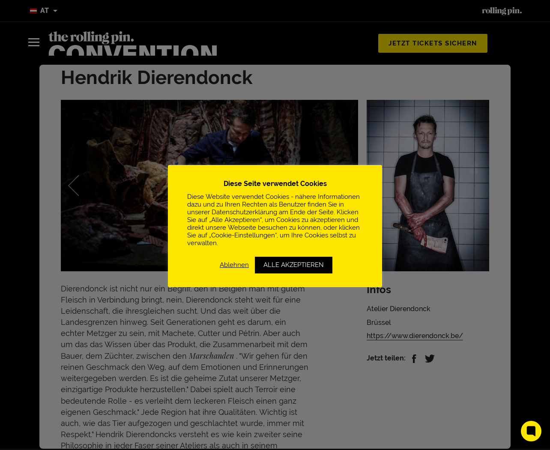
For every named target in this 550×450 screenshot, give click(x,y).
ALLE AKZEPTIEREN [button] (293, 265)
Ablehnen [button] (234, 264)
